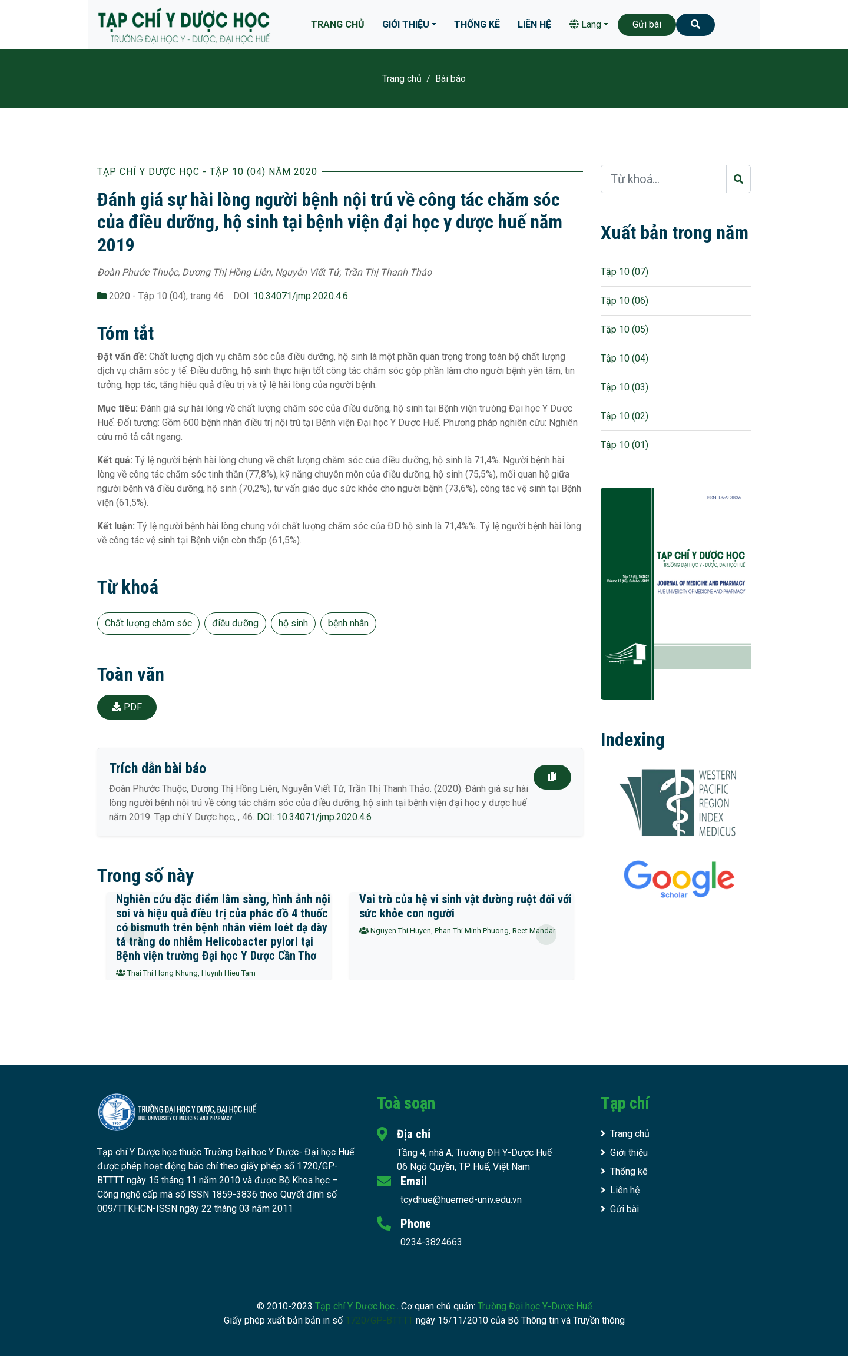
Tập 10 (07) (624, 271)
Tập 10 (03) (624, 387)
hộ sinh (293, 623)
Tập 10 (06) (624, 300)
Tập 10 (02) (624, 416)
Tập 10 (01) (624, 444)
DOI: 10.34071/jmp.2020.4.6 (314, 817)
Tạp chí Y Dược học (356, 1306)
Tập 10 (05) (624, 329)
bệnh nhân (348, 623)
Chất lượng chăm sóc (148, 623)
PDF (127, 706)
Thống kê (477, 24)
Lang (585, 24)
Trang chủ (338, 24)
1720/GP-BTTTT (379, 1320)
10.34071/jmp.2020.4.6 (300, 295)
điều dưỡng (235, 623)
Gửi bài (646, 24)
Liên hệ (534, 24)
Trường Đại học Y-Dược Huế (535, 1306)
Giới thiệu (405, 24)
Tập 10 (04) (624, 358)
